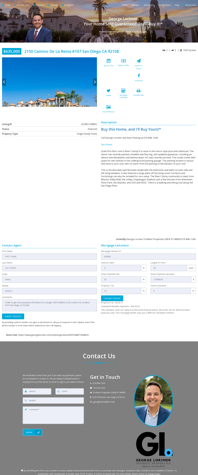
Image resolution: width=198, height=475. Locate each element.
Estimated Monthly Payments (120, 293)
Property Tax (107, 272)
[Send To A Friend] (138, 65)
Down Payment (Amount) (162, 261)
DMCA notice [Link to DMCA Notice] (99, 472)
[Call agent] (21, 5)
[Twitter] (123, 82)
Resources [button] (149, 5)
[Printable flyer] (108, 98)
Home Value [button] (165, 5)
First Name (7, 238)
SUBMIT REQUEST (13, 303)
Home (124, 5)
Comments (7, 284)
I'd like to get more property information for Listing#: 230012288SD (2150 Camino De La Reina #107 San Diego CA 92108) (49, 292)
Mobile (5, 272)
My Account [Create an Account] (189, 5)
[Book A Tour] (108, 65)
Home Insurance (158, 272)
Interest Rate (107, 249)
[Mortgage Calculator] (138, 82)
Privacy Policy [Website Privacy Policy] (154, 460)
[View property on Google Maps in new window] (173, 78)
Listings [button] (136, 5)
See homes (106, 131)
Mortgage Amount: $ (111, 238)
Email (4, 261)
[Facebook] (108, 82)
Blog (177, 5)
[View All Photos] (123, 98)
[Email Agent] (7, 5)
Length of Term (158, 249)
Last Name (7, 249)
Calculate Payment (112, 285)
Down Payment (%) (110, 261)
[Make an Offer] (123, 65)
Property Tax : (112, 289)
